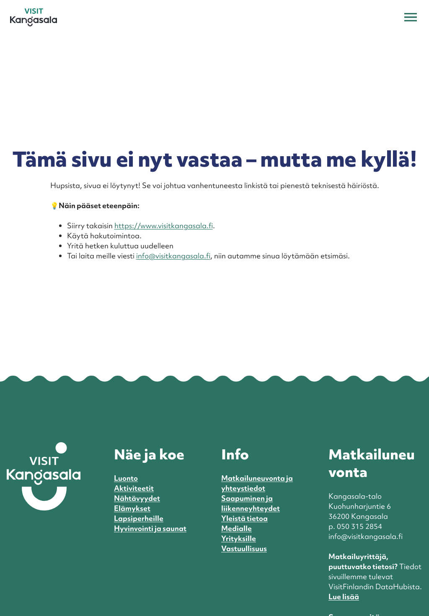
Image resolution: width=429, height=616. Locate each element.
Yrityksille (238, 538)
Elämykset (132, 508)
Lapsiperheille (138, 518)
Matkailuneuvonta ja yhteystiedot (257, 483)
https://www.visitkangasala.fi (163, 225)
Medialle (236, 528)
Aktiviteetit (134, 488)
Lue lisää (343, 596)
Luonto (126, 478)
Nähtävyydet (137, 498)
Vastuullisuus (244, 548)
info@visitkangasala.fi (173, 255)
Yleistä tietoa (244, 518)
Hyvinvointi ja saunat (150, 528)
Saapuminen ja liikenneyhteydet (250, 503)
